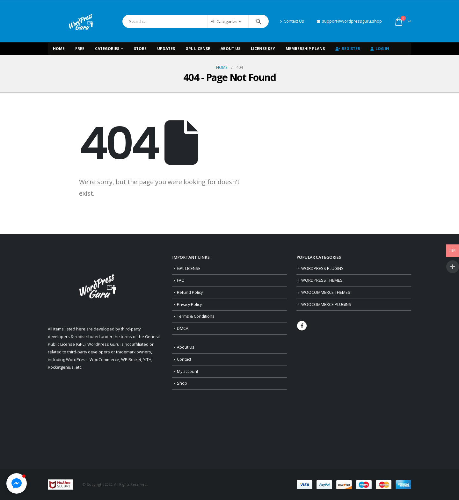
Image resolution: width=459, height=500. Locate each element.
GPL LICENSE (198, 48)
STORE (140, 48)
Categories (107, 48)
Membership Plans (305, 48)
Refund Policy (190, 292)
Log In (379, 48)
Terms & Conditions (196, 316)
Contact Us (292, 21)
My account (187, 371)
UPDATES (166, 48)
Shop (182, 383)
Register (347, 48)
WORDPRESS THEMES (322, 280)
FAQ (181, 280)
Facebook (302, 325)
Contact (184, 359)
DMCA (182, 328)
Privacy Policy (189, 304)
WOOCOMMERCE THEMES (325, 292)
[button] (16, 483)
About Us (230, 48)
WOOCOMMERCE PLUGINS (326, 304)
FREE (79, 48)
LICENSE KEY (263, 48)
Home (59, 48)
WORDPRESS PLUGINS (322, 268)
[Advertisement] (353, 399)
